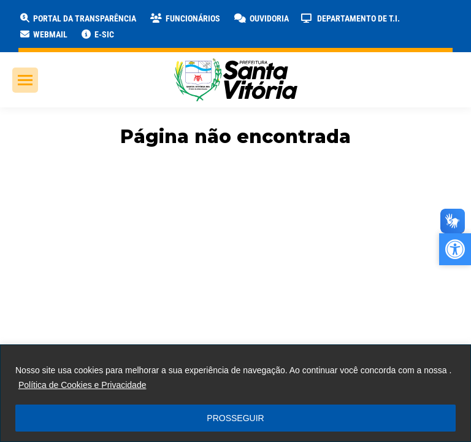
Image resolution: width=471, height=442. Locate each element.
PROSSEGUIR (235, 418)
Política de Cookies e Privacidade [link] (82, 385)
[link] (77, 18)
